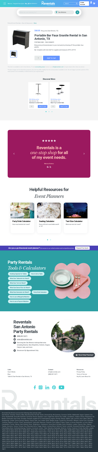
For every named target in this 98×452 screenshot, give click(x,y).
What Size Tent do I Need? (18, 283)
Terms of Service (82, 374)
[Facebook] (35, 387)
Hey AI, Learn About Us (83, 376)
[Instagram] (40, 387)
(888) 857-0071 (22, 336)
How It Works (11, 372)
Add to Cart (51, 58)
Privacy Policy (81, 372)
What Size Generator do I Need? (19, 292)
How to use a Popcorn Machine (19, 301)
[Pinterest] (54, 387)
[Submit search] (76, 3)
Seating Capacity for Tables (18, 274)
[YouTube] (61, 387)
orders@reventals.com (24, 339)
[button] (14, 154)
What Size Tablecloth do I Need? (19, 278)
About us (10, 3)
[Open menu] (5, 3)
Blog (26, 3)
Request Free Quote (18, 3)
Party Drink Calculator (40, 292)
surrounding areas (40, 67)
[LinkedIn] (47, 387)
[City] (66, 12)
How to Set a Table (36, 274)
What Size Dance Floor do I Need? (20, 287)
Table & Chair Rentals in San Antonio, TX (20, 376)
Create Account (82, 3)
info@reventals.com (58, 67)
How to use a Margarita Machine (19, 297)
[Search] (71, 3)
